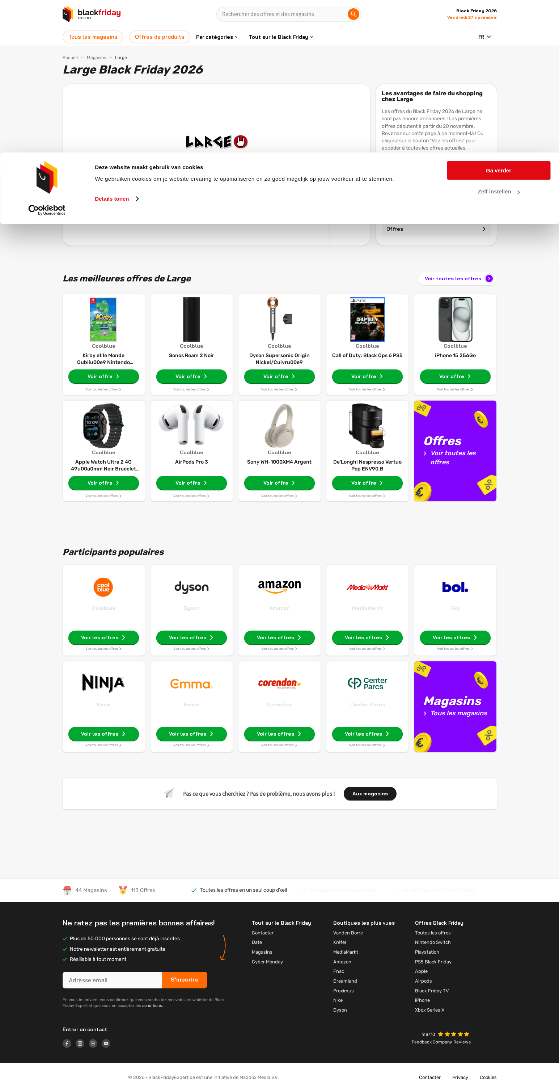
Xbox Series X (429, 1010)
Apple (421, 971)
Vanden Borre (348, 933)
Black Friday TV (432, 990)
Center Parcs (367, 704)
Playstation (427, 952)
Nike (338, 1000)
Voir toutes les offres (459, 278)
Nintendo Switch (433, 942)
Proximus (343, 990)
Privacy (460, 1077)
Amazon (279, 608)
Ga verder (498, 18)
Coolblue (103, 608)
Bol (455, 608)
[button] (454, 1035)
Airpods (423, 981)
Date (257, 942)
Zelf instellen (499, 39)
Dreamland (345, 981)
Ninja (103, 704)
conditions (152, 1005)
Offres (436, 229)
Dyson (191, 608)
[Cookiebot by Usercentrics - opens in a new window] (47, 57)
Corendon (279, 704)
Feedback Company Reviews (441, 1042)
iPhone (422, 1000)
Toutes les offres (433, 933)
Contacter (263, 933)
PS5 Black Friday (433, 962)
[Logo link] (69, 1044)
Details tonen (112, 46)
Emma (191, 704)
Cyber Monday (267, 962)
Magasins (436, 213)
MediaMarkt (367, 608)
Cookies (488, 1077)
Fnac (338, 971)
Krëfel (339, 942)
